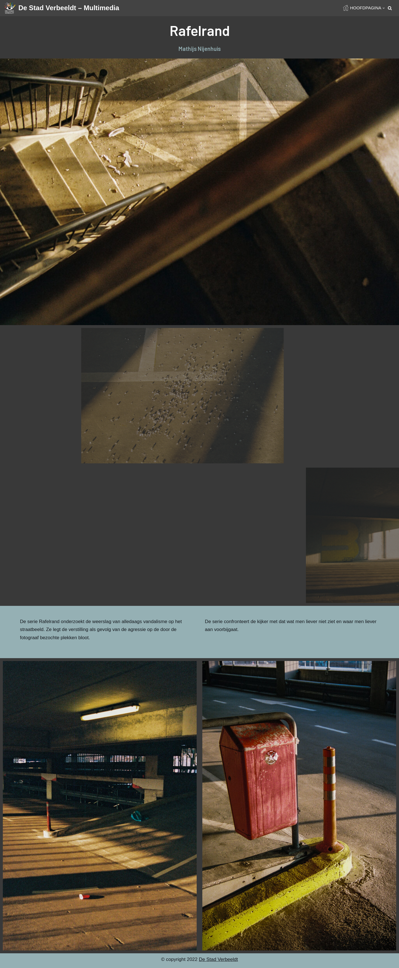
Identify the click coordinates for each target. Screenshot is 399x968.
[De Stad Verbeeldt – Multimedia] (61, 8)
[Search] (390, 8)
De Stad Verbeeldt (218, 961)
